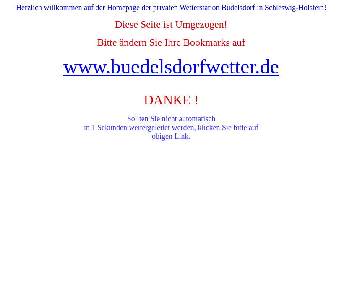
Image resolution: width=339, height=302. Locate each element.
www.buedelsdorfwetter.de (171, 66)
